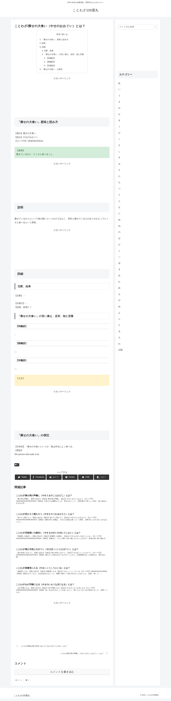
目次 (58, 34)
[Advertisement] (61, 98)
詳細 (43, 47)
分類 (120, 350)
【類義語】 (51, 62)
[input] (138, 26)
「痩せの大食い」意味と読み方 (55, 39)
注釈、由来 (48, 51)
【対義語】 (51, 66)
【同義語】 (51, 59)
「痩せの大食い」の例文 (52, 70)
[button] (155, 26)
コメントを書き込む (62, 674)
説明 (43, 43)
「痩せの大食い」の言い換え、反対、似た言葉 (64, 55)
